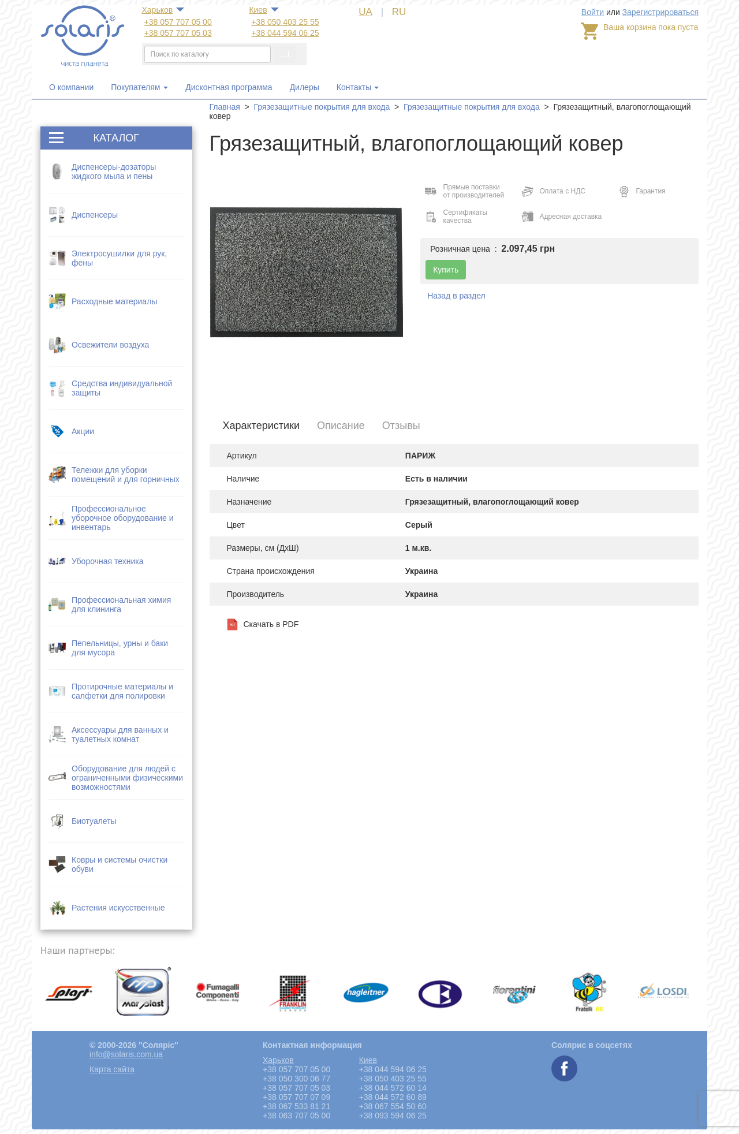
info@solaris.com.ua (126, 1054)
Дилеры (304, 87)
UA (365, 11)
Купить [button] (445, 269)
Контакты (354, 87)
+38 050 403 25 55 (285, 22)
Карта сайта (112, 1069)
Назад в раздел (456, 295)
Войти (592, 12)
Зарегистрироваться (660, 12)
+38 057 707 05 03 (178, 33)
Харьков (157, 9)
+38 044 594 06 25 (285, 33)
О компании (71, 87)
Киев (258, 9)
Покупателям (139, 87)
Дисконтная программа (228, 87)
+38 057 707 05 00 (178, 22)
